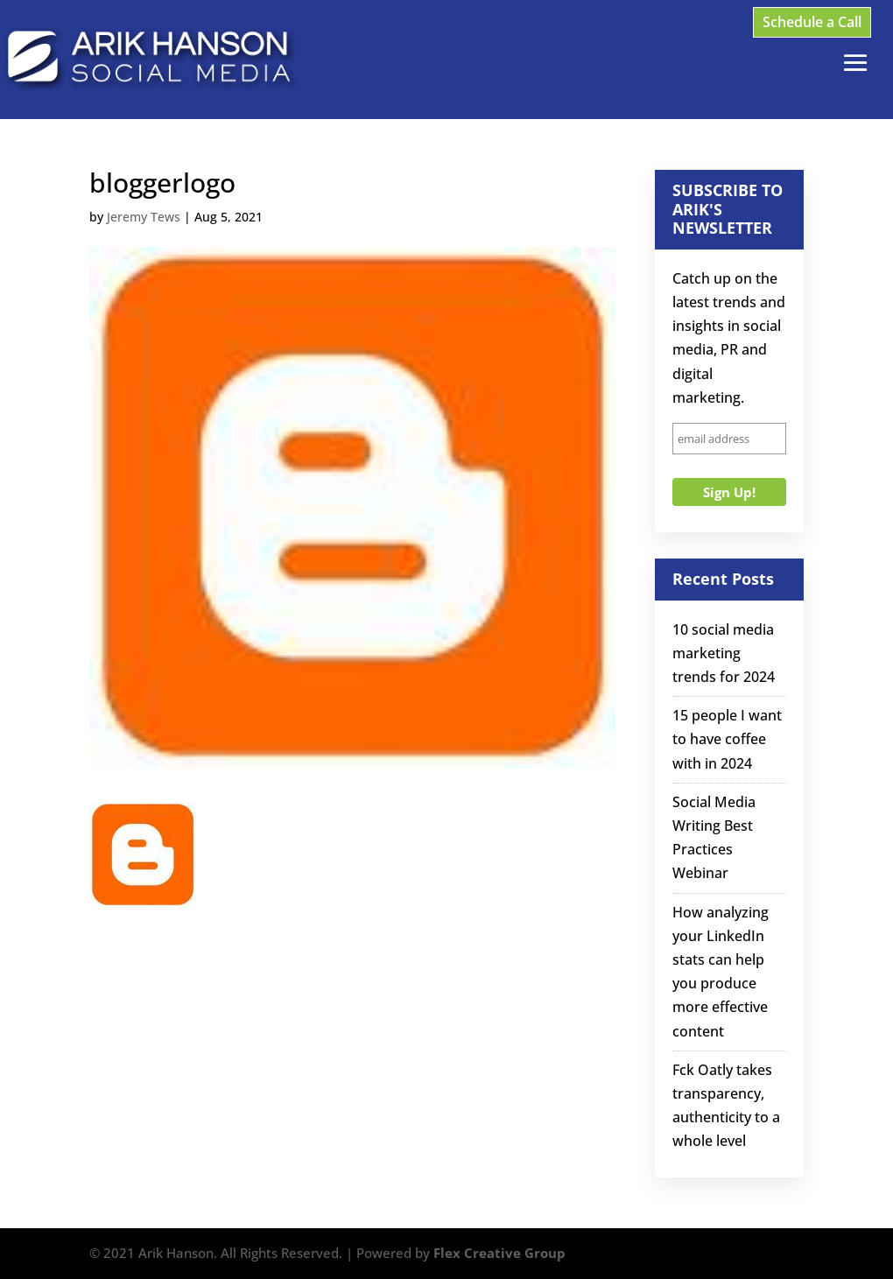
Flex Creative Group (499, 1252)
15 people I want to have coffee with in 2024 (727, 739)
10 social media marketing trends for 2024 (723, 653)
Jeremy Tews (143, 216)
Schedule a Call (812, 22)
